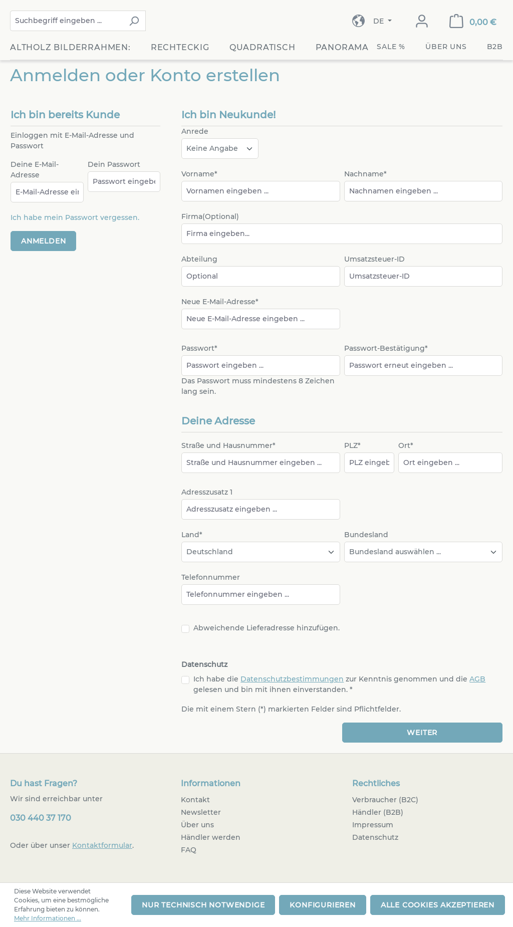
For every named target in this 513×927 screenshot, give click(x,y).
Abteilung (199, 259)
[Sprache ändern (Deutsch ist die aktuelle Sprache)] (382, 21)
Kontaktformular (102, 845)
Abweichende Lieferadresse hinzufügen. (266, 627)
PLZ (352, 445)
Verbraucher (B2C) (385, 799)
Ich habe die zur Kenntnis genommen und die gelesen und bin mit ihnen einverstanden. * (339, 684)
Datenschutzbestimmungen (292, 678)
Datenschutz (375, 837)
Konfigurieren (322, 904)
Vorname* (199, 173)
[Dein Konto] (421, 21)
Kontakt (195, 799)
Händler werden (210, 837)
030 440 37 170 (40, 818)
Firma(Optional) (210, 216)
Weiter (422, 732)
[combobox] (66, 21)
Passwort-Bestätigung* (386, 348)
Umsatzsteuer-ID (374, 259)
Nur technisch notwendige (203, 904)
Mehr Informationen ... (47, 918)
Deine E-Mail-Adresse (35, 169)
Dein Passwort (114, 164)
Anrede (194, 131)
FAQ (188, 849)
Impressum (372, 824)
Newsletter (201, 812)
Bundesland (366, 534)
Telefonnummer (210, 577)
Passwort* (199, 348)
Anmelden (43, 241)
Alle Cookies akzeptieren (437, 904)
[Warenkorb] (473, 21)
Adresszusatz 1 (206, 492)
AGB (477, 678)
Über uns (197, 824)
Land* (191, 534)
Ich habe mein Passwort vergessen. (75, 217)
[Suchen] (134, 21)
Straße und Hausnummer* (228, 445)
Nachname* (365, 173)
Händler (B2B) (377, 812)
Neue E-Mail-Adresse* (220, 301)
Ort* (405, 445)
